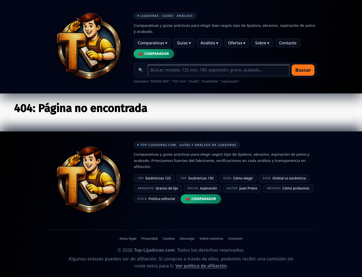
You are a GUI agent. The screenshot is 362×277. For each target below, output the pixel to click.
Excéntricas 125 (154, 178)
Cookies (169, 238)
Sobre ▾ (262, 43)
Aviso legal (128, 238)
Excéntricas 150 (197, 178)
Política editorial (156, 198)
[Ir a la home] (85, 48)
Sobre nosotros (211, 238)
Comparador (156, 53)
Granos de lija (158, 188)
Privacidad (149, 238)
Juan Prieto (242, 188)
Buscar (303, 70)
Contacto (287, 43)
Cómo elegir (238, 178)
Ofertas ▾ (236, 43)
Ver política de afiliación (201, 266)
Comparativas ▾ (152, 43)
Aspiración (202, 188)
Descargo (187, 238)
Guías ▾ (184, 43)
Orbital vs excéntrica (284, 178)
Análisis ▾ (209, 43)
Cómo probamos (288, 188)
